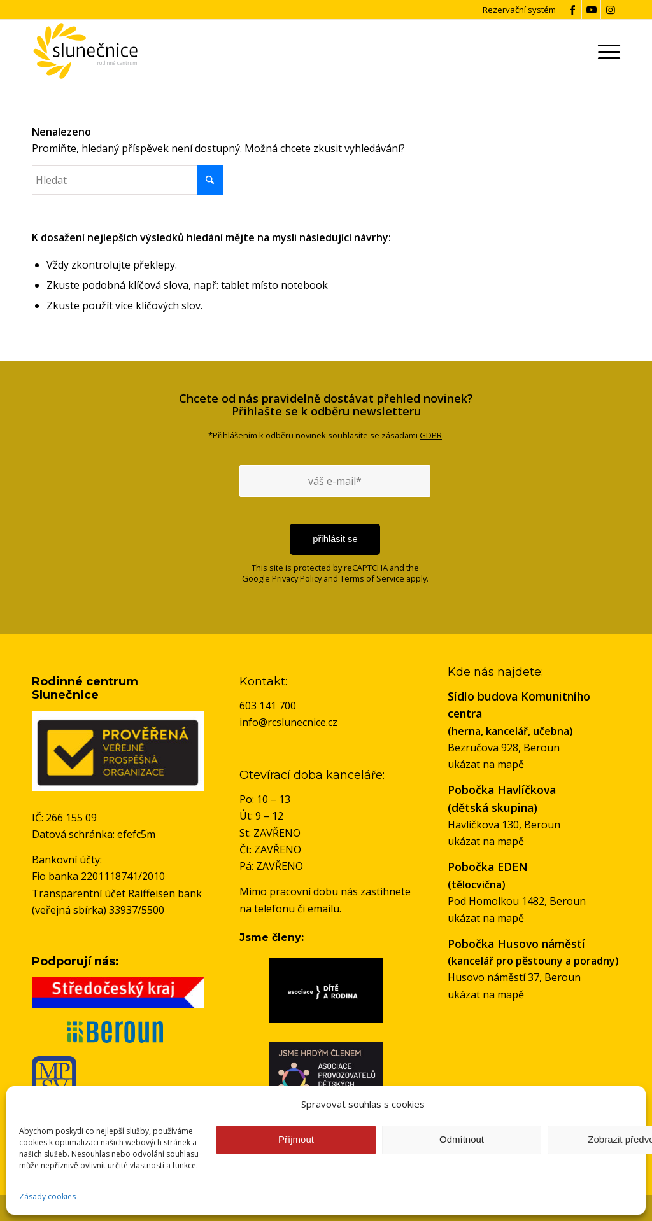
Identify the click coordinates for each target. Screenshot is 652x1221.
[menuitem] (607, 51)
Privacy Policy (297, 578)
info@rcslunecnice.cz (288, 722)
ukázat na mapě (486, 764)
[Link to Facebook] (572, 9)
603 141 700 (267, 706)
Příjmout (296, 1139)
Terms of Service (372, 578)
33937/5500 (136, 910)
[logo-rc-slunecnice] (85, 51)
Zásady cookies (47, 1196)
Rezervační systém (519, 9)
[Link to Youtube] (591, 9)
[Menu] (607, 51)
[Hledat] (127, 180)
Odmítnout (461, 1139)
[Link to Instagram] (610, 9)
